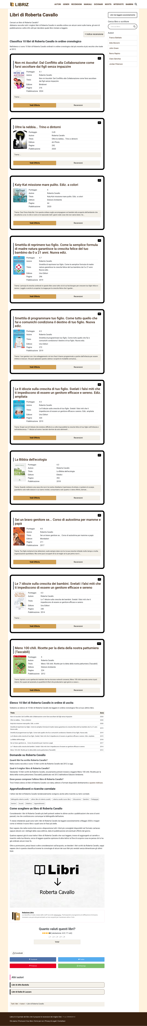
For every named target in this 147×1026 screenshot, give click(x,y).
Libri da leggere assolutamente (122, 15)
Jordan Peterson (116, 64)
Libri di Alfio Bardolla (20, 985)
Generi (66, 4)
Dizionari (98, 4)
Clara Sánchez (115, 59)
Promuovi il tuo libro (25, 1021)
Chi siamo (13, 1021)
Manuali (88, 4)
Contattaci (61, 1021)
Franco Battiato (115, 38)
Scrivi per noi (39, 1021)
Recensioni (76, 4)
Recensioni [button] (78, 105)
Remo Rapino (114, 53)
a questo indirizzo (95, 783)
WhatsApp (81, 966)
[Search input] (121, 26)
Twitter (81, 959)
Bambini (129, 4)
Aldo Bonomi (114, 43)
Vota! (57, 942)
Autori (57, 4)
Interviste (118, 4)
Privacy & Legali (51, 1021)
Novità (108, 4)
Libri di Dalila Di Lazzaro (21, 992)
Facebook (33, 959)
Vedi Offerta (35, 105)
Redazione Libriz (28, 912)
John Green (114, 48)
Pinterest (33, 966)
